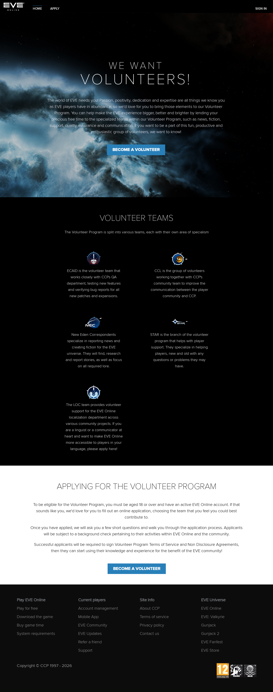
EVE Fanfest (212, 642)
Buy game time (30, 625)
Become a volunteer (136, 150)
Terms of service (154, 617)
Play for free (27, 608)
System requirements (36, 634)
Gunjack (208, 625)
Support (85, 650)
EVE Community (92, 625)
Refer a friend (90, 642)
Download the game (35, 617)
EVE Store (210, 650)
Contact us (149, 634)
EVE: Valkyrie (212, 617)
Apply (54, 8)
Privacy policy (152, 625)
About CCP (150, 608)
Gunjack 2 (210, 634)
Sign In (261, 8)
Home (37, 8)
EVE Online (211, 608)
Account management (98, 608)
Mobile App (88, 617)
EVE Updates (90, 634)
